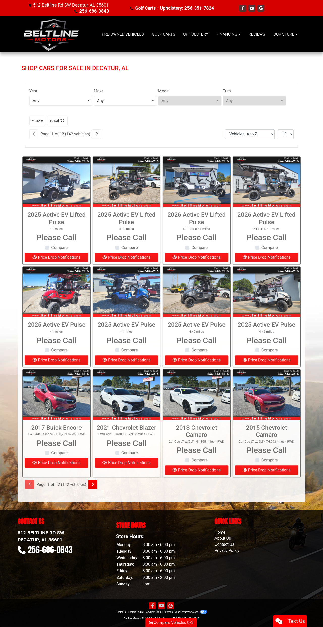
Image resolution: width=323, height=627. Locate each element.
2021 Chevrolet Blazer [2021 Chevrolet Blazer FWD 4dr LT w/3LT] (126, 437)
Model (164, 91)
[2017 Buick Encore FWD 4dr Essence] (56, 404)
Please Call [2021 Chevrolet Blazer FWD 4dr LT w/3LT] (126, 453)
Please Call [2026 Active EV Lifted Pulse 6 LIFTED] (267, 247)
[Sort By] (250, 134)
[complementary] (308, 612)
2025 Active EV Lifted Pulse (56, 228)
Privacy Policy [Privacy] (226, 550)
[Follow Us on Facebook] (243, 8)
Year (33, 91)
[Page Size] (286, 134)
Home (219, 532)
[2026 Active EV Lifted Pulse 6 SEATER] (196, 192)
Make (98, 91)
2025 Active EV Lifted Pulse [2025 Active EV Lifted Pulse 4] (126, 228)
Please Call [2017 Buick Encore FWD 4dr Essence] (56, 453)
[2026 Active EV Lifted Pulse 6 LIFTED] (267, 192)
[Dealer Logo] (51, 34)
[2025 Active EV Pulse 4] (196, 302)
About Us (222, 538)
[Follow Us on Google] (261, 8)
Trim (227, 91)
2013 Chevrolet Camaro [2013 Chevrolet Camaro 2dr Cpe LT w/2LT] (196, 441)
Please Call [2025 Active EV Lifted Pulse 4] (126, 247)
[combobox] (61, 101)
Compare (59, 257)
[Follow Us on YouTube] (252, 8)
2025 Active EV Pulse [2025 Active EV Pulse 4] (196, 334)
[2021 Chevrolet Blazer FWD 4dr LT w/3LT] (126, 404)
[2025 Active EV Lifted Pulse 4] (126, 192)
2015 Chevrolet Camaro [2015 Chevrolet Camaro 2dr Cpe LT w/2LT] (266, 441)
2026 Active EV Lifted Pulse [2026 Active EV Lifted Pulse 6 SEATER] (196, 228)
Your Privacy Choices (191, 612)
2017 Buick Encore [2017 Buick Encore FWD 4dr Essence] (56, 437)
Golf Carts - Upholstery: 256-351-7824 (174, 8)
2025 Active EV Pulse (56, 334)
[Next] (96, 134)
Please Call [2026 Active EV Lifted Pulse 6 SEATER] (196, 247)
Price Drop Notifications (56, 472)
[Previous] (33, 134)
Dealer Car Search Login (129, 612)
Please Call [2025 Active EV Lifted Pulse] (56, 247)
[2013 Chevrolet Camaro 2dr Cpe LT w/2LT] (196, 404)
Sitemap (168, 612)
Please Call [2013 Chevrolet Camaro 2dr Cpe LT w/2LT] (196, 460)
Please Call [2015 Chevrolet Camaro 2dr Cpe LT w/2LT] (267, 460)
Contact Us (224, 544)
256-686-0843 (94, 11)
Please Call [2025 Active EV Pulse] (56, 350)
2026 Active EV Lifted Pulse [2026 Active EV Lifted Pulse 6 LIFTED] (266, 228)
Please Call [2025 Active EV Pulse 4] (196, 350)
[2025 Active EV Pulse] (56, 302)
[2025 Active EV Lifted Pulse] (56, 192)
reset (57, 120)
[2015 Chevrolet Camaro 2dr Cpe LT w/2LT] (267, 404)
